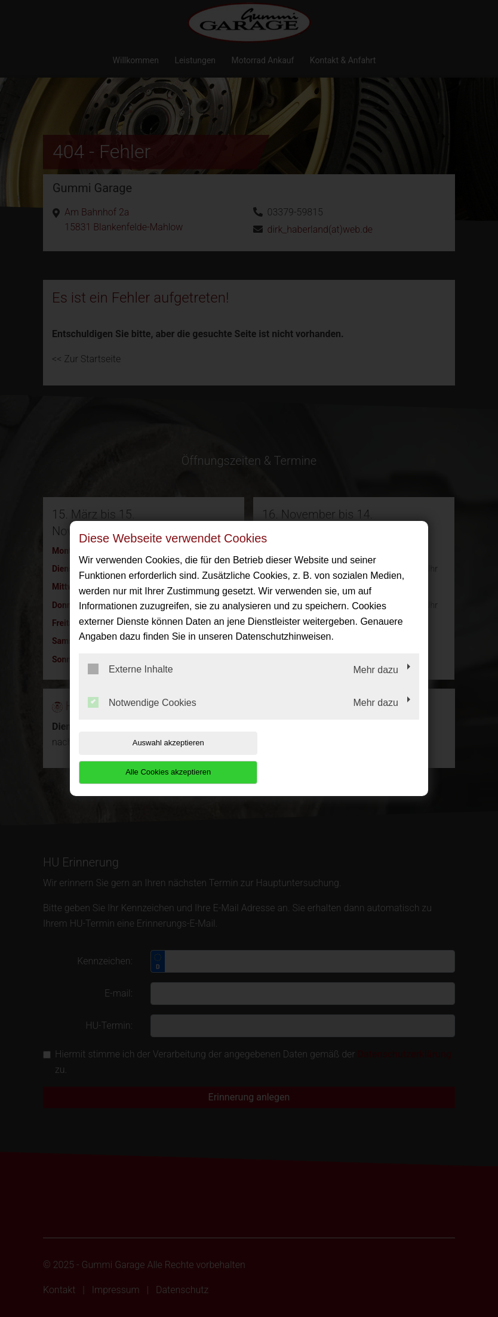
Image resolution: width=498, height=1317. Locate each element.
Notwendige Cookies (142, 716)
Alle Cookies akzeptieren (342, 756)
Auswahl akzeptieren (155, 756)
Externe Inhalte (130, 683)
